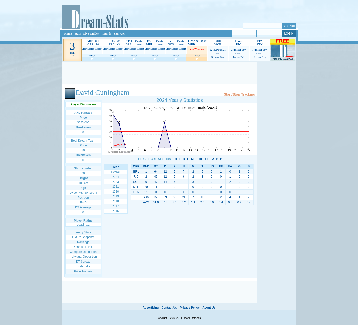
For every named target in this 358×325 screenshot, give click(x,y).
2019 (115, 196)
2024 (115, 177)
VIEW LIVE (196, 48)
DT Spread (83, 261)
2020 (115, 191)
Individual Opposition (83, 256)
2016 (115, 211)
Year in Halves (83, 247)
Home (68, 33)
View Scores (88, 48)
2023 (115, 181)
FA (212, 159)
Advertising (151, 307)
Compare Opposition (83, 252)
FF (207, 159)
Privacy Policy (189, 307)
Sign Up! (119, 33)
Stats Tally (83, 266)
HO (201, 159)
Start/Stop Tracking (239, 94)
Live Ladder (91, 33)
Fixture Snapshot (83, 237)
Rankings (83, 242)
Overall (115, 172)
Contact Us (169, 307)
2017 (115, 206)
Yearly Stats (83, 232)
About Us (208, 307)
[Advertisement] (159, 73)
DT (176, 159)
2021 (115, 186)
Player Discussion (83, 104)
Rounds (106, 33)
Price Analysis (83, 271)
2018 (115, 201)
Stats (77, 33)
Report (98, 48)
